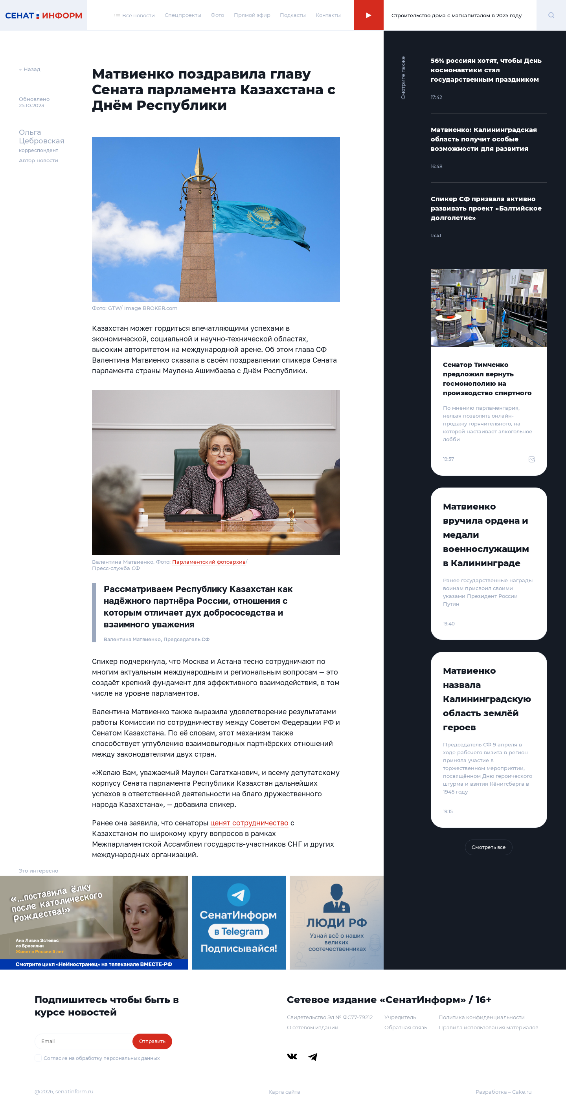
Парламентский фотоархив (209, 562)
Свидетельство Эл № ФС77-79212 (330, 1017)
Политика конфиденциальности (482, 1017)
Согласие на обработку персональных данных (102, 1058)
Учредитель (400, 1017)
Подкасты (293, 15)
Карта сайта (284, 1092)
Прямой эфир (252, 15)
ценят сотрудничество (249, 822)
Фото (217, 15)
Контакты (328, 15)
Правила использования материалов (488, 1027)
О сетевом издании (312, 1027)
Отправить (152, 1041)
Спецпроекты (183, 15)
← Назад (29, 69)
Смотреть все (489, 847)
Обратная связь (405, 1027)
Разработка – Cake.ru (504, 1092)
